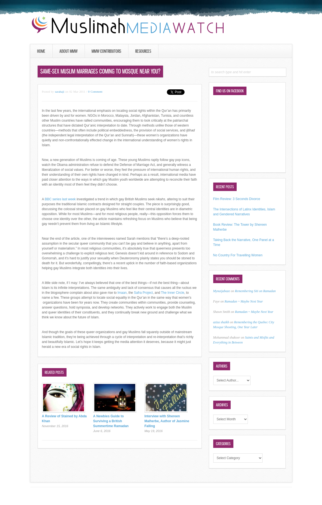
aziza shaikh (221, 322)
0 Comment (95, 91)
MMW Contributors (106, 51)
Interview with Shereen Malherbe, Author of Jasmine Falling (167, 421)
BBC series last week (60, 199)
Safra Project (143, 293)
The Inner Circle (172, 293)
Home (41, 51)
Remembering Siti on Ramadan (255, 291)
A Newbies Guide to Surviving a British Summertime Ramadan (111, 421)
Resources (143, 51)
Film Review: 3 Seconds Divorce (236, 199)
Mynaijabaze (221, 291)
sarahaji (59, 91)
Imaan (122, 293)
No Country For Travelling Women (238, 255)
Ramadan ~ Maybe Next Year (243, 301)
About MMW (68, 51)
